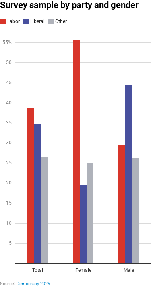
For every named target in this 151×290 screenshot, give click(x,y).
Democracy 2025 (33, 283)
